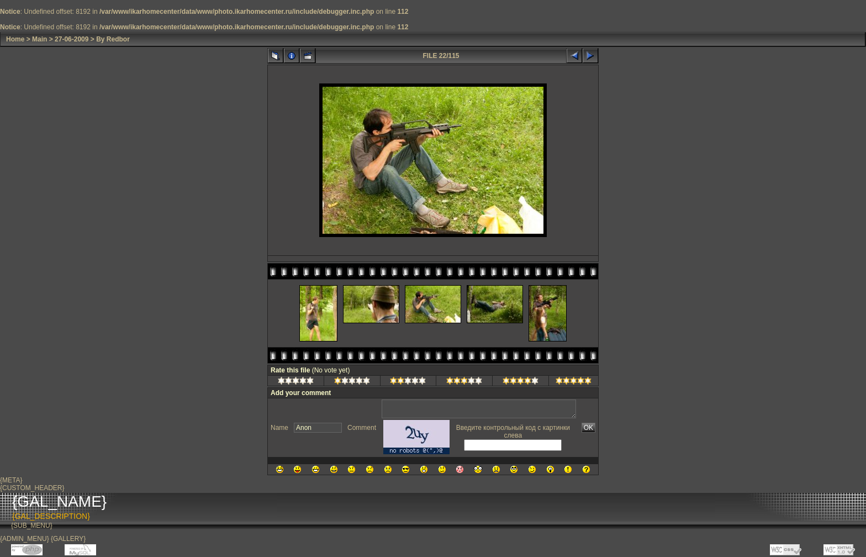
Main (39, 39)
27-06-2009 (71, 39)
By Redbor (113, 39)
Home (15, 39)
